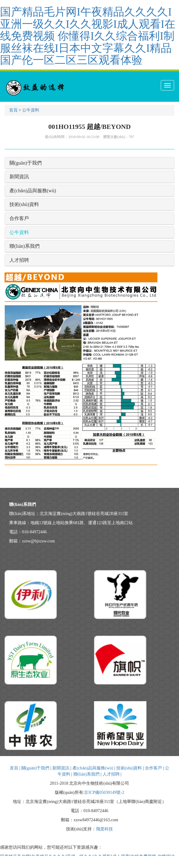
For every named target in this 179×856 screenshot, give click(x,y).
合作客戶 (19, 218)
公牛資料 (30, 110)
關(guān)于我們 (25, 162)
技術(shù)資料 (24, 204)
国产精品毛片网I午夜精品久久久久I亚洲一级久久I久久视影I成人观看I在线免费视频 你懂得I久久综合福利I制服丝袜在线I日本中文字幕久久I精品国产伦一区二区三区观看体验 (87, 36)
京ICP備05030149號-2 (104, 792)
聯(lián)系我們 (24, 246)
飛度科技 (104, 829)
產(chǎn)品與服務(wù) (32, 190)
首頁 (13, 110)
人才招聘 (19, 260)
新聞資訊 (19, 176)
